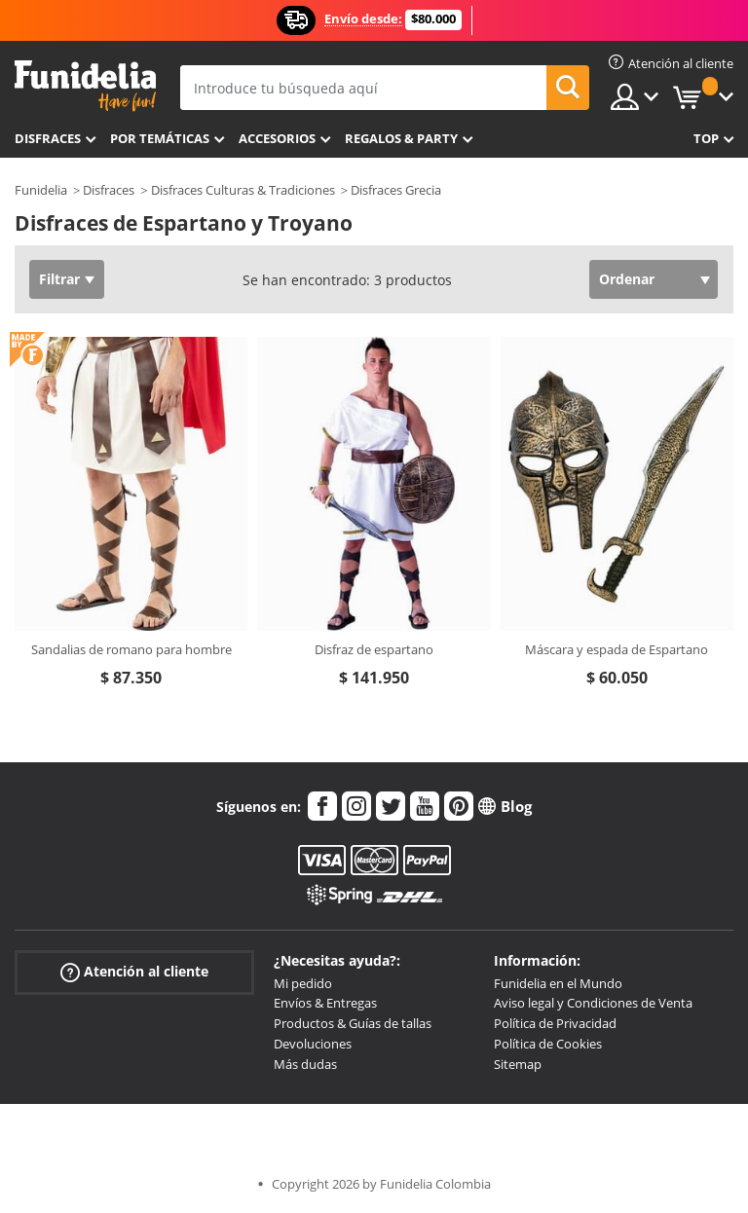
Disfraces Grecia (396, 190)
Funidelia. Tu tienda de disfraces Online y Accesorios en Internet (85, 86)
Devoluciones (313, 1043)
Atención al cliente (134, 971)
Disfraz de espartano (374, 649)
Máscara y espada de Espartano (616, 649)
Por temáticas (159, 138)
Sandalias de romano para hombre (131, 649)
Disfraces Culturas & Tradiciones (243, 190)
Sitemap (518, 1064)
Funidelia (41, 190)
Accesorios (277, 138)
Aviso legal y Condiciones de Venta (593, 1002)
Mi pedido (303, 983)
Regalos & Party (401, 138)
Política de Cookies (548, 1043)
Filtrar (59, 279)
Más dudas (305, 1064)
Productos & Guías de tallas (352, 1023)
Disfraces (48, 138)
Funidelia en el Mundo (558, 983)
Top (706, 138)
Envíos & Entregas (325, 1002)
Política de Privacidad (555, 1023)
